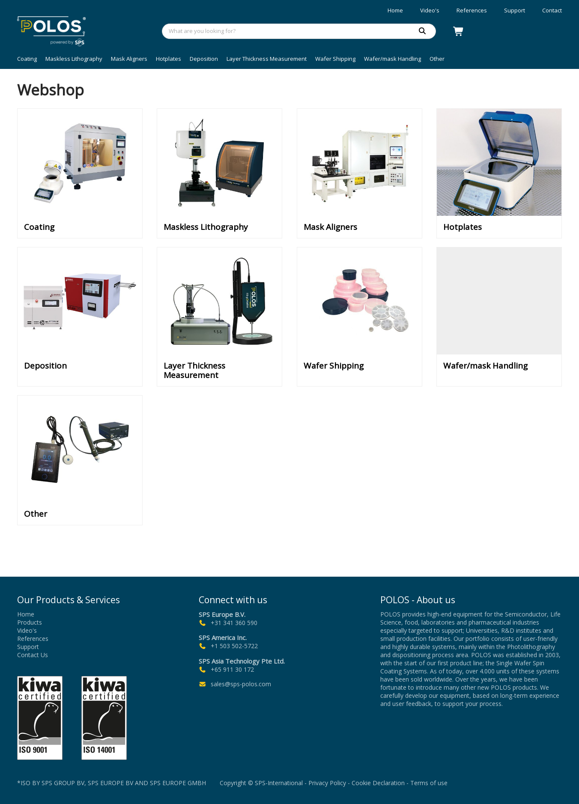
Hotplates (168, 59)
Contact (552, 10)
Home (395, 10)
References (472, 10)
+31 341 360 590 (234, 623)
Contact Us (32, 655)
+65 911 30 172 (232, 669)
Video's (429, 10)
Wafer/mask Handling (392, 59)
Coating (27, 59)
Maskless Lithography (73, 59)
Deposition (204, 59)
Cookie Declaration (378, 783)
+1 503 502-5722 (234, 646)
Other (437, 59)
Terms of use (429, 783)
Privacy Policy (327, 783)
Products (29, 622)
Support (514, 10)
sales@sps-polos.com (241, 684)
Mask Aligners (129, 59)
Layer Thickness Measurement (267, 59)
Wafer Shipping (335, 59)
